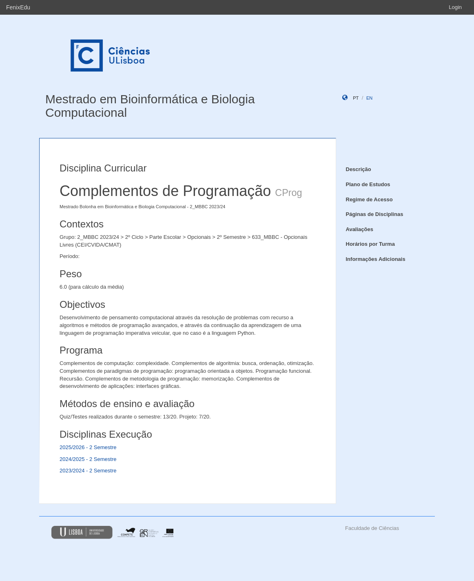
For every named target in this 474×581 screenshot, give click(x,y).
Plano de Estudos (368, 184)
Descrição (358, 169)
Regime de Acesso (369, 199)
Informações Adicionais (375, 259)
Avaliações (359, 229)
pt (356, 98)
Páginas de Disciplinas (374, 214)
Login (455, 7)
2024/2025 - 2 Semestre (88, 459)
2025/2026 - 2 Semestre (88, 447)
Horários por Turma (370, 244)
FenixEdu (18, 7)
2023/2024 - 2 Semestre (88, 470)
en (369, 98)
